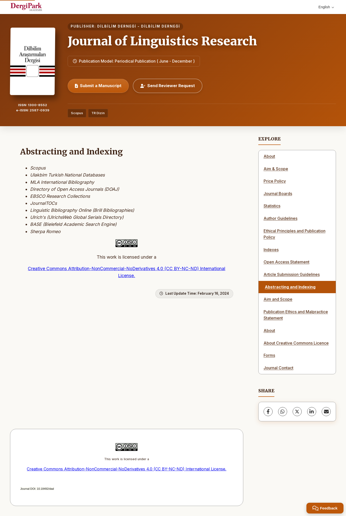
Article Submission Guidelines (292, 274)
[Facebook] (268, 411)
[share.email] (326, 411)
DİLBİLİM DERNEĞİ (116, 26)
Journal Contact (278, 367)
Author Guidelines (280, 218)
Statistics (272, 205)
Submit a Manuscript (98, 85)
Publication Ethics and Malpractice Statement (296, 315)
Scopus (77, 113)
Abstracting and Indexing (290, 286)
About (269, 156)
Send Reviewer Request (167, 85)
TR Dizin (98, 113)
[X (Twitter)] (297, 411)
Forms (269, 355)
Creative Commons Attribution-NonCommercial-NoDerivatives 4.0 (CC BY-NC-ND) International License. (126, 468)
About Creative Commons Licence (296, 343)
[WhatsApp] (282, 411)
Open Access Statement (286, 261)
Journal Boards (278, 193)
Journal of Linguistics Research (162, 41)
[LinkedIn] (311, 411)
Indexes (271, 249)
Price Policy (275, 181)
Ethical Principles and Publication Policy (294, 234)
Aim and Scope (278, 299)
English (326, 7)
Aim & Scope (276, 168)
